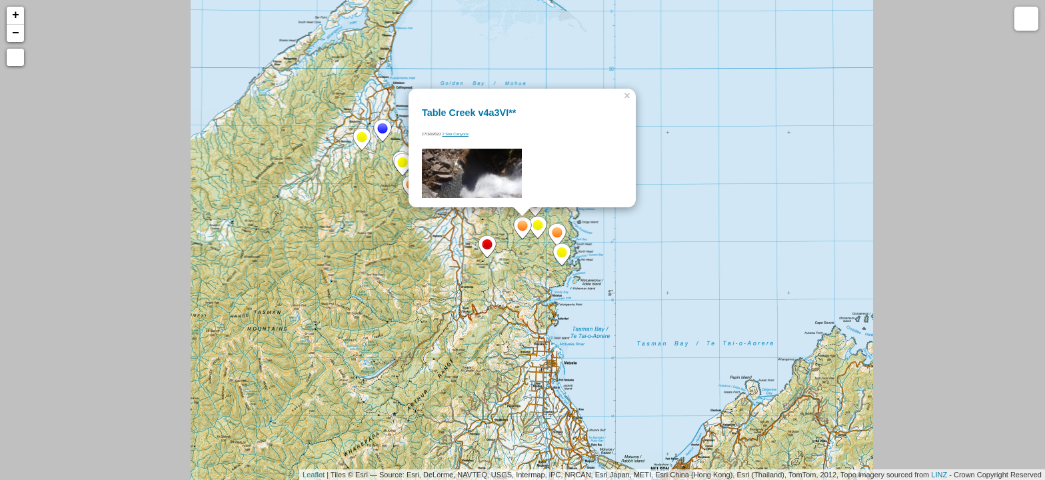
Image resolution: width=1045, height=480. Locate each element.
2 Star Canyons (455, 134)
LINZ (939, 475)
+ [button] (15, 15)
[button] (15, 57)
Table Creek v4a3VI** (469, 112)
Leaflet (314, 475)
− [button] (15, 33)
